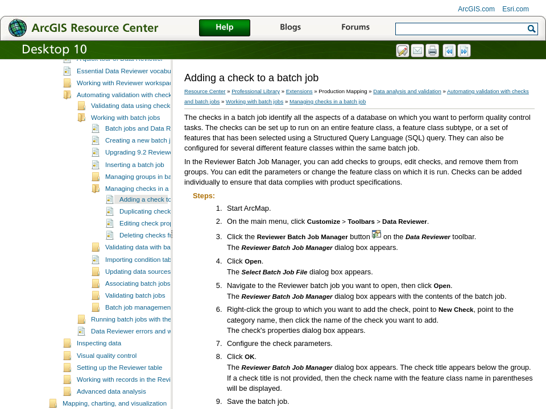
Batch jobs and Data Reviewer (149, 171)
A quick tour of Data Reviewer (120, 101)
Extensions (299, 91)
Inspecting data (99, 386)
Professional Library (255, 91)
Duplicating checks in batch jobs (166, 254)
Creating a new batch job (141, 183)
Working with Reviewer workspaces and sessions (148, 126)
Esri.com (515, 9)
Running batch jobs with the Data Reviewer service (165, 362)
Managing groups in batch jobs (150, 219)
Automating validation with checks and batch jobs (148, 138)
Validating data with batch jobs (149, 290)
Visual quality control (106, 398)
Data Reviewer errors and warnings (142, 374)
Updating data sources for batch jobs (158, 314)
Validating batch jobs (135, 338)
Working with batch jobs (125, 160)
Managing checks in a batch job (151, 231)
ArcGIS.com (476, 9)
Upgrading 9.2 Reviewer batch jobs (156, 195)
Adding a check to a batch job (162, 242)
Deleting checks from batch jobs (165, 278)
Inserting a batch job (134, 207)
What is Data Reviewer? (112, 89)
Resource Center (205, 91)
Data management (90, 67)
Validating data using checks (132, 148)
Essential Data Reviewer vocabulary (129, 114)
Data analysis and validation (103, 79)
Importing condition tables (142, 302)
